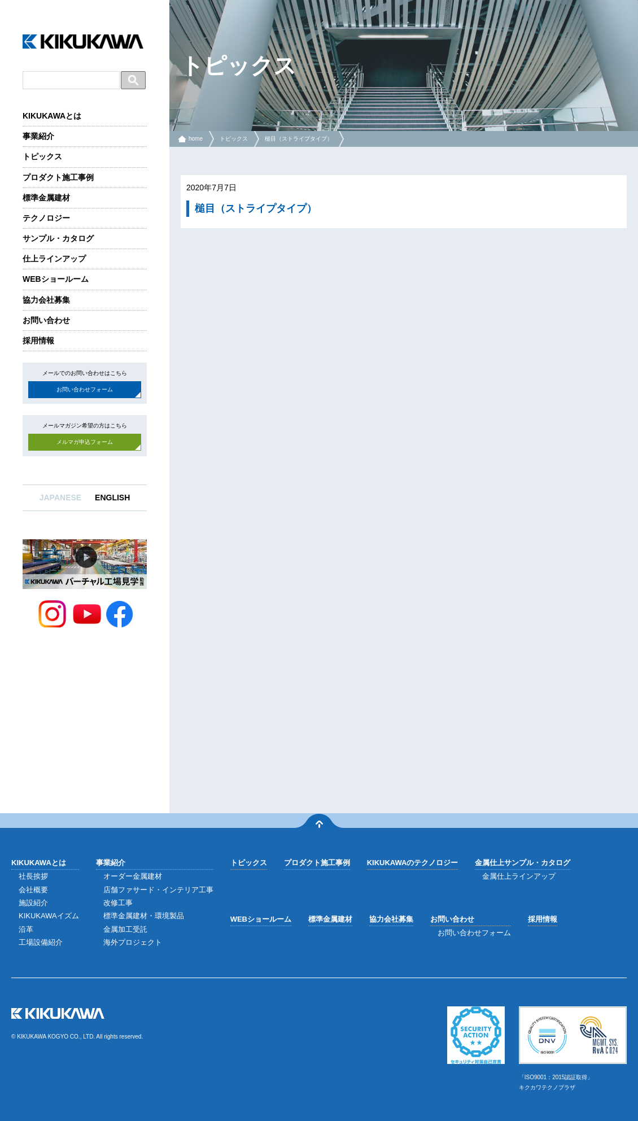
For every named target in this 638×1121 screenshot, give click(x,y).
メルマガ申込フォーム (84, 442)
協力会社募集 (46, 299)
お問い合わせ (46, 320)
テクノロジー (46, 218)
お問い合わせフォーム (84, 389)
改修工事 (118, 902)
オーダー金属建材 (132, 876)
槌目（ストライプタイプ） (299, 139)
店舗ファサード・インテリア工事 (158, 890)
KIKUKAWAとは (52, 115)
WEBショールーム (56, 278)
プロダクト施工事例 (58, 177)
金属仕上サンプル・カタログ (522, 862)
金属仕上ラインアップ (519, 876)
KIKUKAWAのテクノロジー (412, 862)
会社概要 (33, 890)
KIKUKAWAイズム (49, 915)
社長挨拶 (33, 876)
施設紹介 (33, 902)
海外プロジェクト (132, 942)
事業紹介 (38, 136)
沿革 (26, 929)
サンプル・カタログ (58, 238)
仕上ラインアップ (54, 258)
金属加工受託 (125, 929)
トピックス (42, 156)
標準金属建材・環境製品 (143, 915)
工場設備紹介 (41, 942)
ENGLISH (112, 497)
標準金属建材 (46, 197)
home (196, 139)
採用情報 (38, 340)
